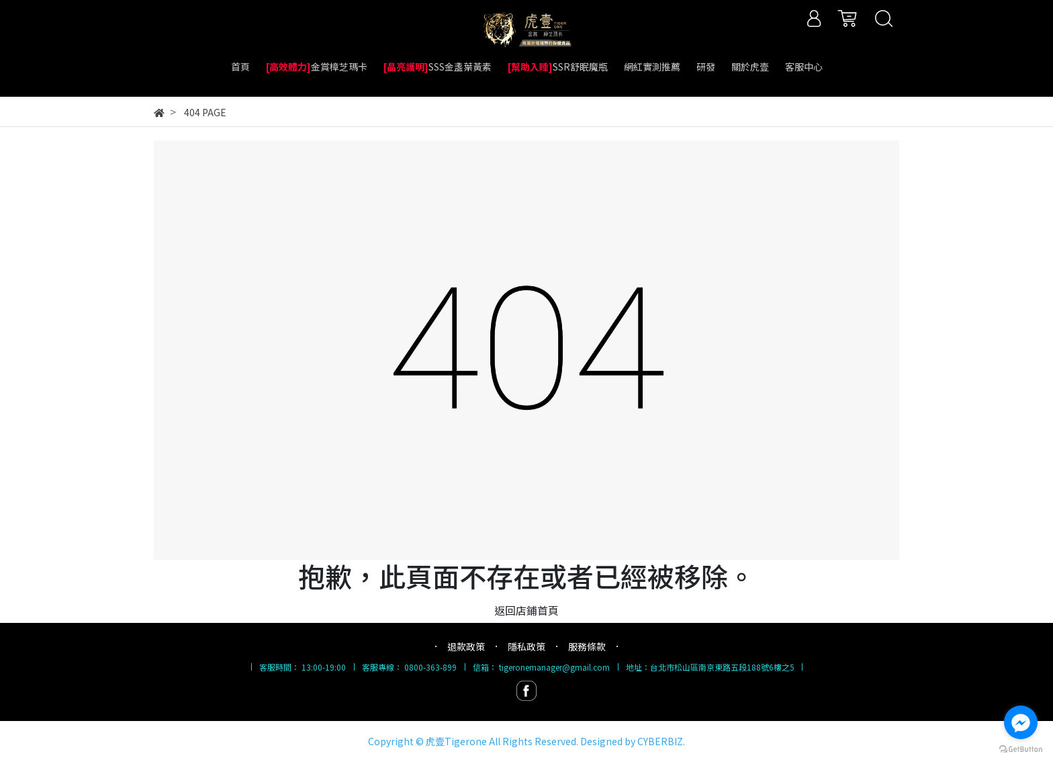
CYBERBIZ (660, 741)
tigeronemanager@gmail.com (554, 667)
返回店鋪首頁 (526, 610)
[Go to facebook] (1021, 722)
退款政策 (466, 646)
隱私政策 (526, 646)
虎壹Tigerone (456, 741)
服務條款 (587, 646)
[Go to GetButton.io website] (1020, 748)
